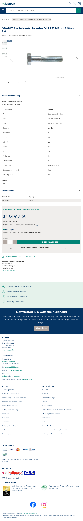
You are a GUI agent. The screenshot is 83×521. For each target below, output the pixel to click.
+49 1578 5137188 (16, 370)
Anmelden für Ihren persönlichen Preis (21, 209)
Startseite (5, 19)
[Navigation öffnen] (3, 10)
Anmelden (74, 3)
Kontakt (4, 430)
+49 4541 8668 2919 (11, 367)
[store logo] (7, 3)
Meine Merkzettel (69, 3)
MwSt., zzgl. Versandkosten (29, 513)
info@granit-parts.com (9, 270)
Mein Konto (6, 414)
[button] (11, 59)
